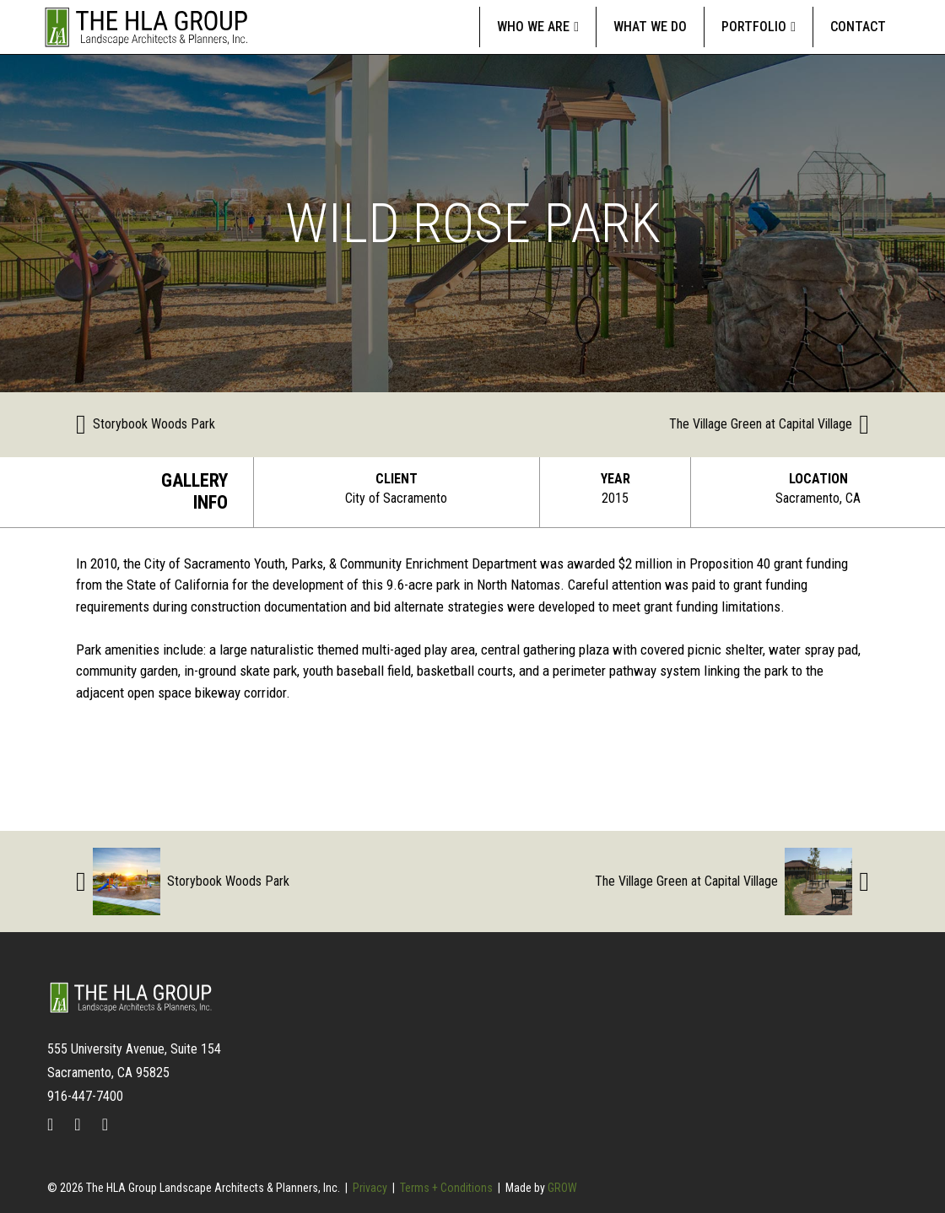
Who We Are (533, 27)
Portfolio (753, 27)
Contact (858, 27)
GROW (562, 1187)
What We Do (650, 27)
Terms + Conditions (446, 1187)
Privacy (370, 1187)
